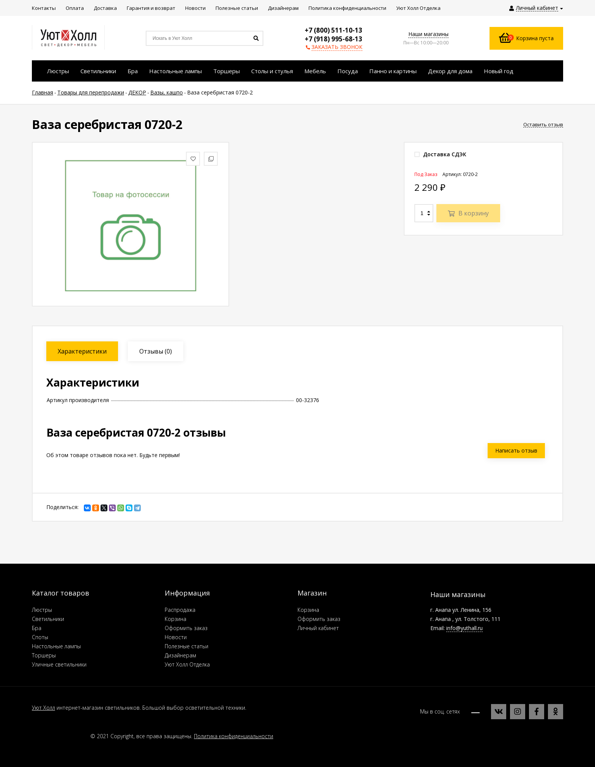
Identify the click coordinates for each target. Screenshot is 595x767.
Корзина (175, 618)
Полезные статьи (186, 646)
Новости (176, 637)
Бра (36, 628)
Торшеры (44, 655)
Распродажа (180, 609)
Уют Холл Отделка (187, 664)
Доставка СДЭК (440, 154)
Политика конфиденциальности (233, 736)
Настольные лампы (56, 646)
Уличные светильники (59, 664)
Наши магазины (428, 34)
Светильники (48, 618)
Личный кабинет (318, 628)
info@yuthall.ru (464, 628)
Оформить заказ (186, 628)
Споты (40, 637)
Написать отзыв (516, 450)
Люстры (42, 609)
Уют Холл (43, 707)
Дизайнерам (180, 655)
